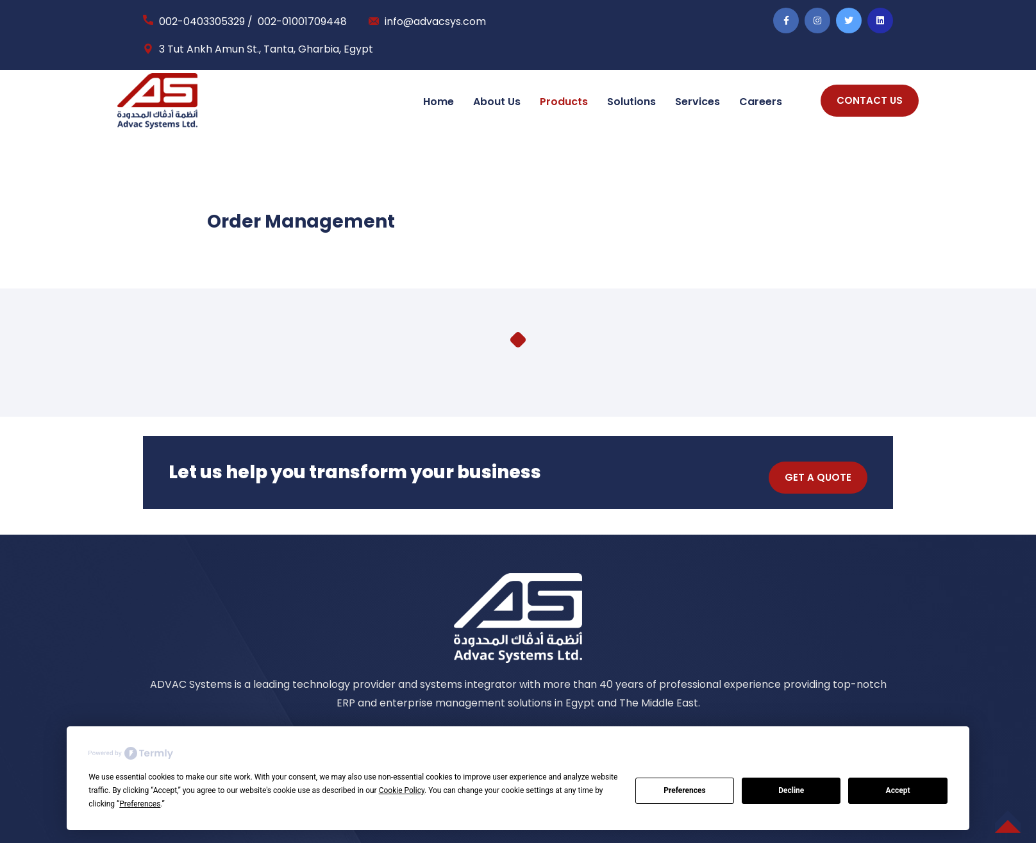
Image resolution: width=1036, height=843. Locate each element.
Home (438, 101)
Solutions (631, 101)
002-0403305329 (202, 21)
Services (697, 101)
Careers (760, 101)
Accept (898, 790)
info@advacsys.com (435, 21)
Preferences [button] (139, 803)
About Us (497, 101)
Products (564, 101)
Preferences (685, 790)
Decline (791, 790)
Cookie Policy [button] (401, 790)
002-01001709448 (302, 21)
